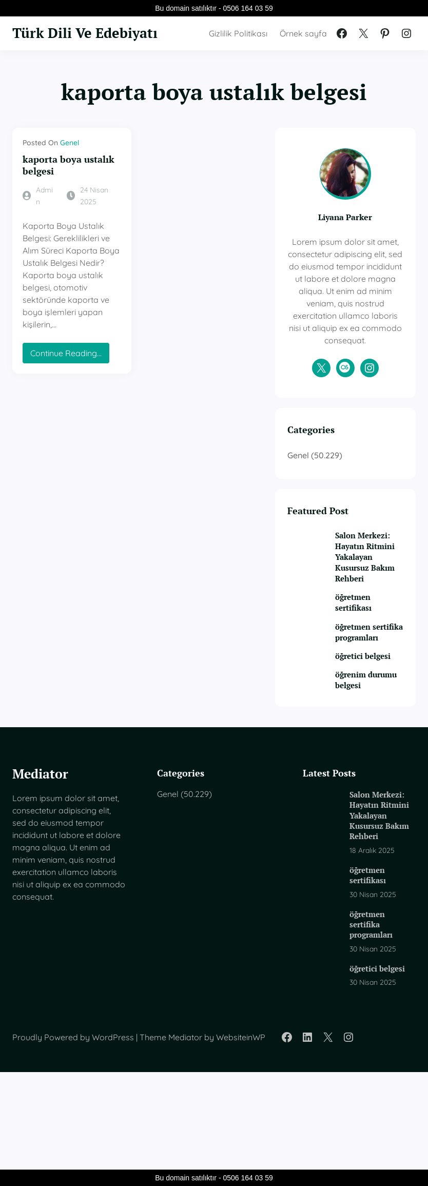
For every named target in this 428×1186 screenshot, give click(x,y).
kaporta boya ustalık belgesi (68, 181)
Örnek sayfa (303, 41)
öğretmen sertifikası (368, 676)
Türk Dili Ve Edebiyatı (53, 41)
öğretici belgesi (364, 746)
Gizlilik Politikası (238, 41)
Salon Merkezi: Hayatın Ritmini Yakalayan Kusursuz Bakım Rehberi (368, 613)
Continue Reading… (68, 335)
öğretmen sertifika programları (371, 711)
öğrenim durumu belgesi (365, 781)
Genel (69, 158)
